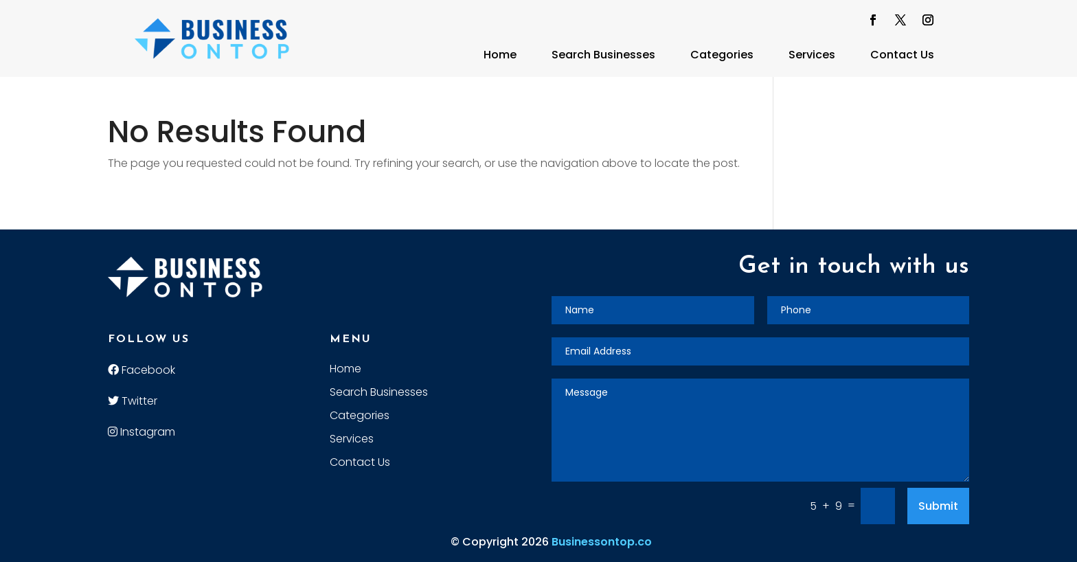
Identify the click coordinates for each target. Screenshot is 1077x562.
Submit (938, 506)
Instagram (141, 432)
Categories (721, 55)
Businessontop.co (602, 542)
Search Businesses (603, 55)
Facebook (141, 370)
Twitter (132, 401)
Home (500, 55)
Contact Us (902, 55)
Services (812, 55)
